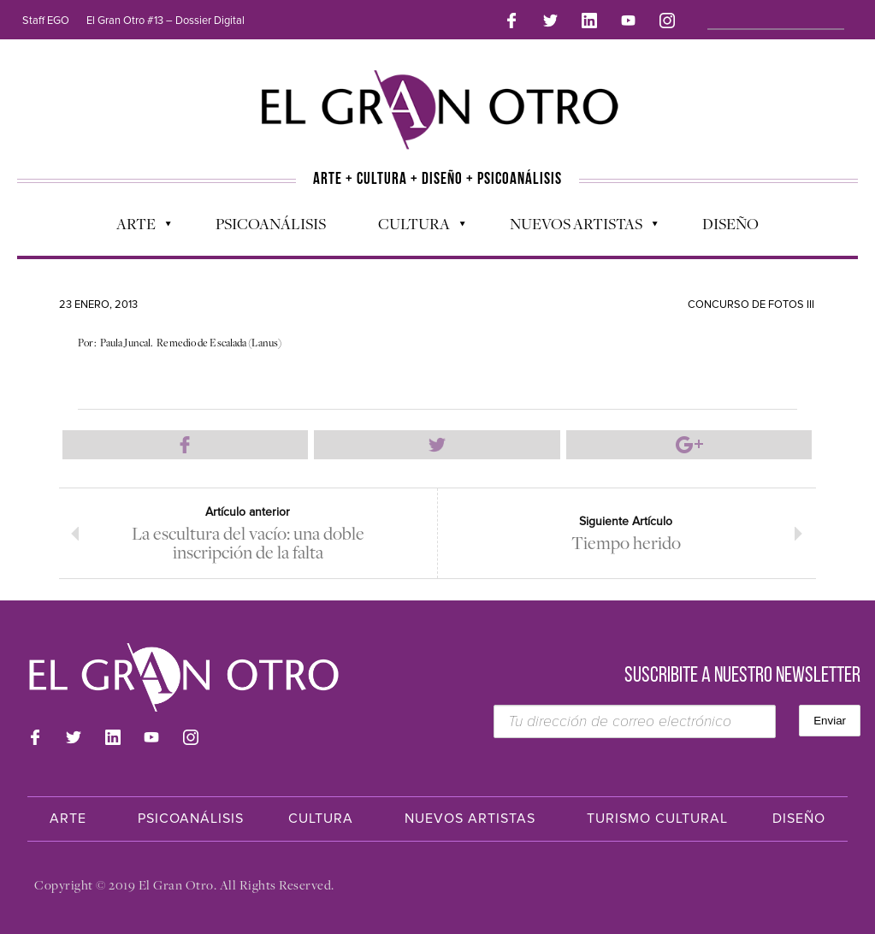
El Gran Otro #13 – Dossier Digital (165, 20)
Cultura (413, 227)
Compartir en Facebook (185, 444)
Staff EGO (45, 20)
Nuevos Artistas (575, 227)
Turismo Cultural (657, 818)
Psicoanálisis (271, 223)
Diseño (730, 223)
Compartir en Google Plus (689, 444)
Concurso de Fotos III (751, 304)
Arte (135, 227)
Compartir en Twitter (437, 444)
